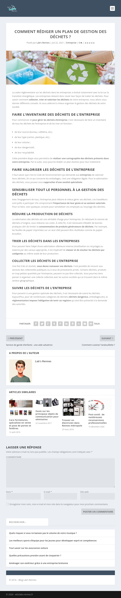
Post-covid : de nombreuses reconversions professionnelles (97, 418)
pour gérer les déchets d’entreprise (49, 119)
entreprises (85, 174)
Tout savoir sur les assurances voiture (28, 548)
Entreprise (71, 42)
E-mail (48, 491)
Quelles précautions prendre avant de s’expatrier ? (35, 555)
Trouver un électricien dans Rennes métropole (72, 423)
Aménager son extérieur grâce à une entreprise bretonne (38, 563)
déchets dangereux (78, 296)
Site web (84, 491)
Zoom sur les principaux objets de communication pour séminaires (47, 415)
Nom (9, 491)
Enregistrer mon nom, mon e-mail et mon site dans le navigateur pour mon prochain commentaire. (59, 504)
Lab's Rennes (43, 42)
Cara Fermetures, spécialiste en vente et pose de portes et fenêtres (20, 424)
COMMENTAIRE (13, 457)
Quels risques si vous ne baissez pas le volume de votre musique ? (43, 533)
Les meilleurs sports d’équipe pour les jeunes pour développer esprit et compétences (53, 540)
